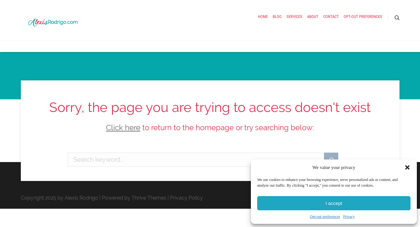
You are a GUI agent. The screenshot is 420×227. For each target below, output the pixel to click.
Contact (303, 28)
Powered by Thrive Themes (134, 198)
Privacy (349, 216)
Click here (123, 127)
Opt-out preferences (325, 216)
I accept (334, 203)
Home (191, 28)
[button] (407, 167)
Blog (216, 28)
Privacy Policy (186, 198)
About (274, 28)
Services (244, 28)
